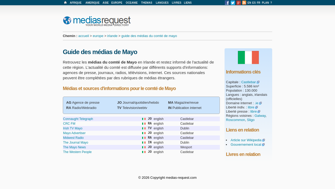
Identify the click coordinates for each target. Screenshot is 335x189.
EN (249, 2)
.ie (256, 103)
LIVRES (176, 2)
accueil (83, 36)
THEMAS (146, 2)
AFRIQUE (76, 2)
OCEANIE (132, 2)
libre (251, 107)
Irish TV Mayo (72, 128)
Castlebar (248, 82)
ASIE (106, 2)
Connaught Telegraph (78, 119)
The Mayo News (74, 147)
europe (98, 36)
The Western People (77, 152)
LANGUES (162, 2)
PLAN (265, 2)
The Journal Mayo (75, 142)
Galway (259, 116)
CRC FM (69, 123)
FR (258, 2)
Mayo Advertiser (74, 133)
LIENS (188, 2)
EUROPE (116, 2)
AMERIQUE (93, 2)
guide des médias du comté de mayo (149, 36)
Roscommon (235, 120)
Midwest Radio (73, 138)
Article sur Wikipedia (246, 140)
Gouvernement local (246, 144)
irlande (112, 36)
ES (254, 2)
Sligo (251, 120)
